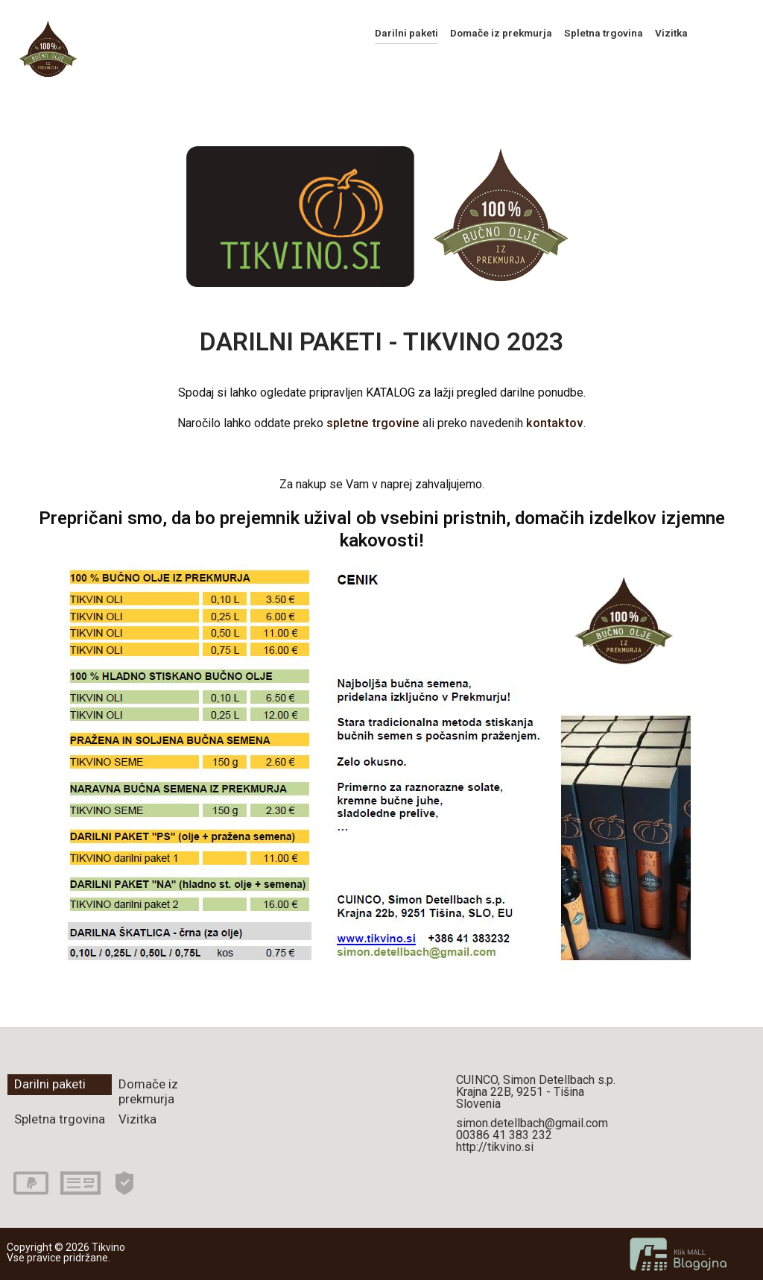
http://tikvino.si (495, 1147)
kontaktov (554, 423)
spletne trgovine (373, 423)
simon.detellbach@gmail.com (532, 1123)
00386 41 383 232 (504, 1135)
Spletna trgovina (603, 33)
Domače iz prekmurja (501, 33)
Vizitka (671, 33)
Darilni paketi (406, 33)
